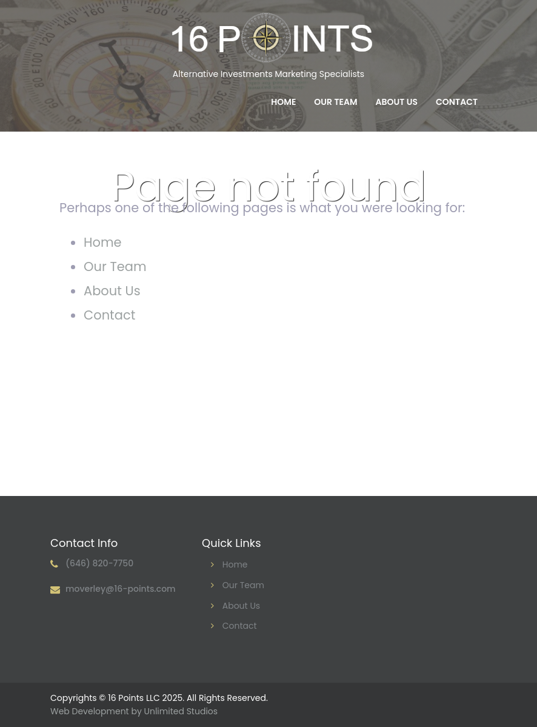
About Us (397, 102)
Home (283, 102)
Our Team (335, 102)
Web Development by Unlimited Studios (134, 711)
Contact (457, 102)
